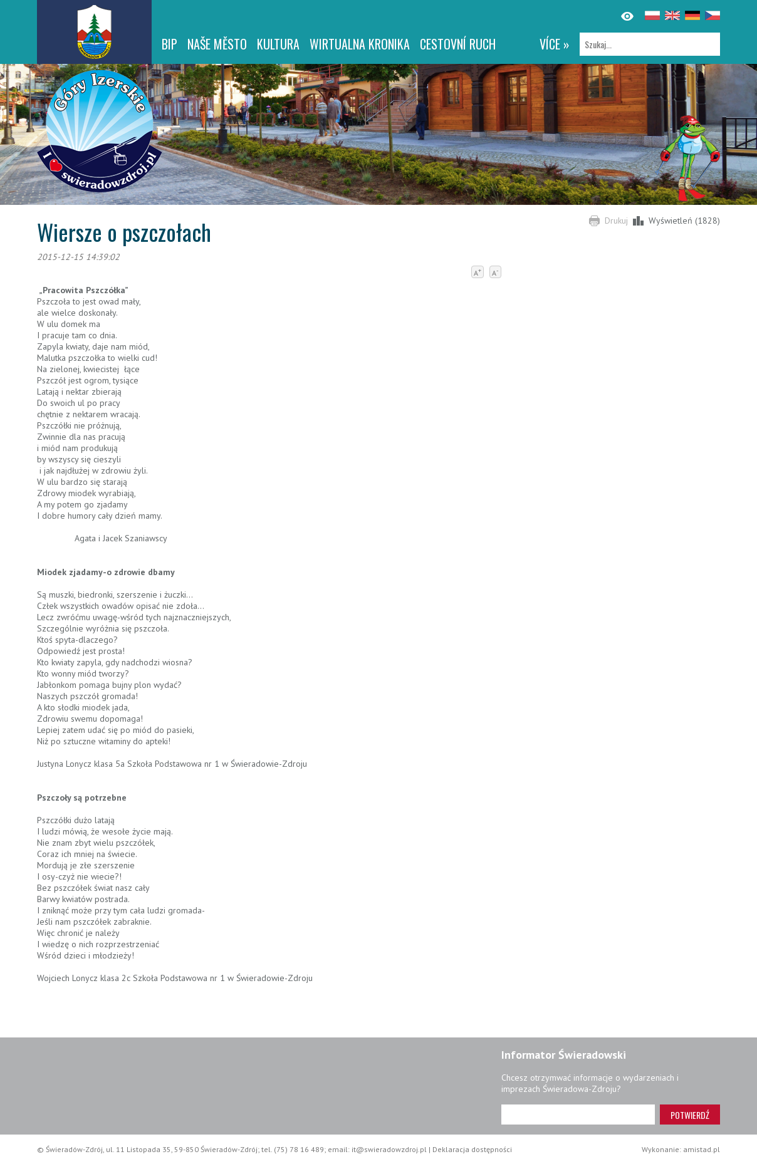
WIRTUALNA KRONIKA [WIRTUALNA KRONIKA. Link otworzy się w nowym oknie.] (360, 43)
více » (555, 43)
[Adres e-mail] (578, 1114)
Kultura (278, 43)
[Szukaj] (650, 44)
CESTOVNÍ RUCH (458, 43)
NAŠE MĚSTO (217, 43)
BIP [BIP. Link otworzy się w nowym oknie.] (169, 43)
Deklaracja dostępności (472, 1149)
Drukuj (616, 220)
